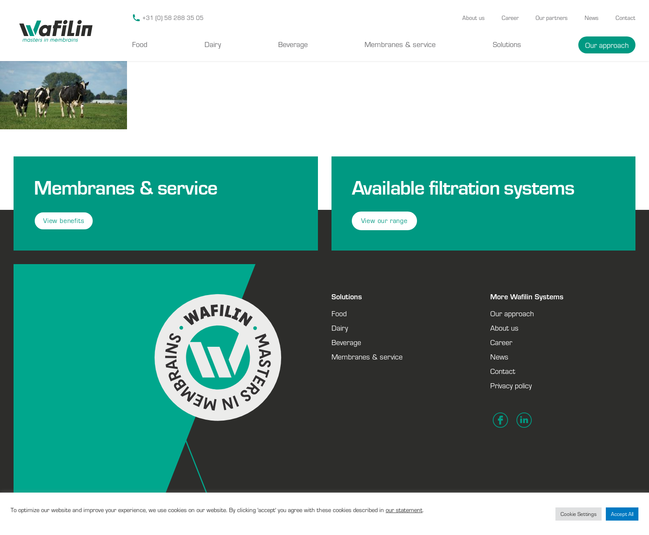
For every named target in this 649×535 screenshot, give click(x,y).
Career (510, 18)
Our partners (552, 18)
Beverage (293, 44)
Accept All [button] (622, 514)
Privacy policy (511, 385)
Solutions (507, 44)
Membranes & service (400, 44)
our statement (404, 509)
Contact (625, 18)
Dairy (212, 44)
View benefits (63, 221)
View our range (384, 221)
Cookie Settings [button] (579, 514)
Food (139, 44)
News (592, 18)
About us (473, 18)
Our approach (607, 44)
